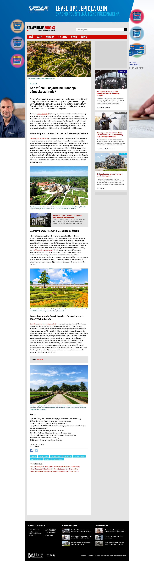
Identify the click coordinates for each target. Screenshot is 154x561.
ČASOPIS (84, 37)
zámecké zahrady (36, 459)
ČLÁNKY (39, 37)
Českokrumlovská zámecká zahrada (42, 324)
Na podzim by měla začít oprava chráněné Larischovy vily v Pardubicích (55, 467)
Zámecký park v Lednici (38, 139)
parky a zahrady (42, 114)
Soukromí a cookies (107, 555)
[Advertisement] (59, 493)
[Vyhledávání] (100, 29)
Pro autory (91, 555)
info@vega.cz (49, 535)
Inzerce (97, 555)
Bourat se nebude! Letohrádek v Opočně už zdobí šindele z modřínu (54, 469)
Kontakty (83, 555)
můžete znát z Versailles (42, 250)
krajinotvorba (67, 456)
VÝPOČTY (74, 37)
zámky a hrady (44, 456)
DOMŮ (31, 37)
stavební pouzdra (79, 456)
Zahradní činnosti (57, 459)
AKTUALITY (50, 37)
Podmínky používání (120, 555)
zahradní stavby (55, 456)
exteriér (47, 459)
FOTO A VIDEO (62, 37)
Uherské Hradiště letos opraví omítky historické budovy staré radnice (55, 471)
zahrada (33, 456)
